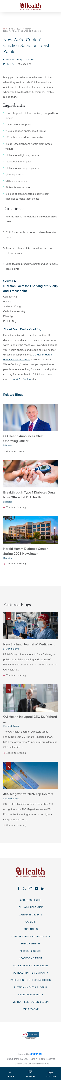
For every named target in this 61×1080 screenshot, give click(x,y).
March (28, 29)
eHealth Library (30, 948)
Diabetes (29, 59)
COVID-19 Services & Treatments (30, 940)
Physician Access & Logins (30, 993)
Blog (11, 29)
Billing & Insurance (31, 910)
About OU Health (30, 902)
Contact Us (30, 932)
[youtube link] (37, 891)
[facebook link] (17, 891)
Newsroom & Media (30, 963)
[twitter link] (24, 891)
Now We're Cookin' (20, 379)
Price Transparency (30, 1000)
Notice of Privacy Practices (30, 970)
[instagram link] (30, 891)
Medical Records (30, 955)
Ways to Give (30, 1015)
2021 (19, 29)
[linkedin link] (43, 891)
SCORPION (36, 1060)
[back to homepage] (4, 29)
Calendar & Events (30, 917)
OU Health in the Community (30, 977)
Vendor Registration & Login (30, 1008)
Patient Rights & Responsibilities (30, 985)
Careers (30, 925)
